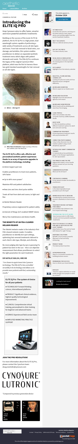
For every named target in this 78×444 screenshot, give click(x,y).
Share (35, 14)
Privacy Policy (38, 432)
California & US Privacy (49, 432)
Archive (24, 8)
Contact (31, 432)
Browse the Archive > (62, 284)
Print (25, 14)
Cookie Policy (70, 432)
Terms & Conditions (61, 432)
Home (4, 8)
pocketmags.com (67, 438)
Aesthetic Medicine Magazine (66, 430)
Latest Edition (14, 8)
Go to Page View (63, 19)
